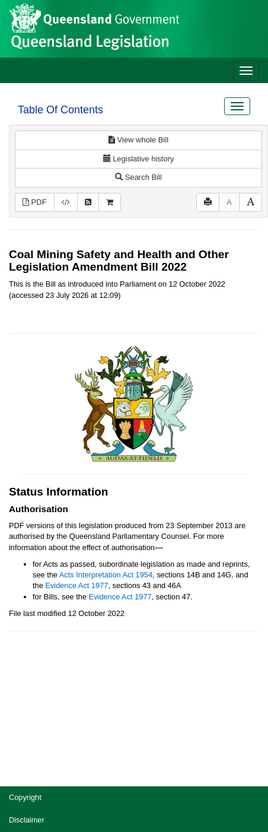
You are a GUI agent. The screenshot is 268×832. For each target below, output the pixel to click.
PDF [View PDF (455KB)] (35, 202)
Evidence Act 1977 (76, 585)
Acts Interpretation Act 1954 (105, 574)
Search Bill (138, 177)
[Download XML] (66, 202)
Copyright (25, 797)
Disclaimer (26, 819)
